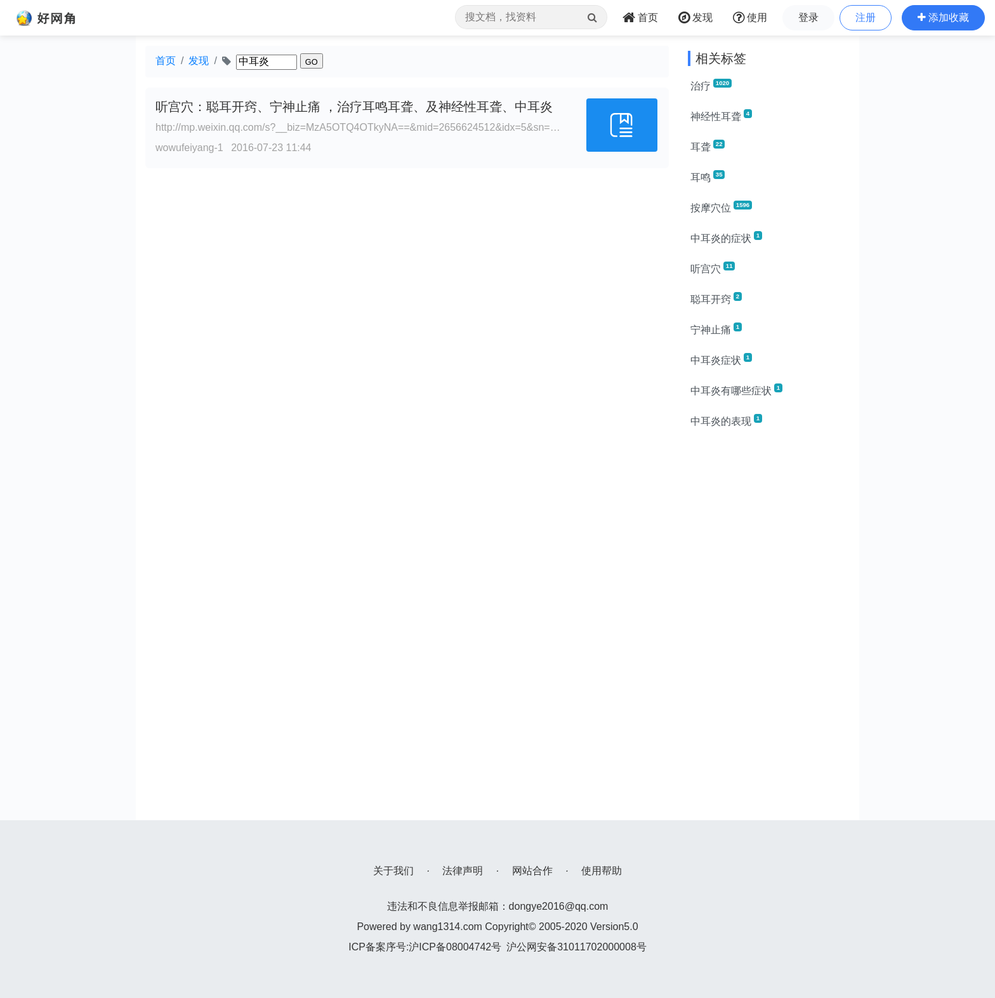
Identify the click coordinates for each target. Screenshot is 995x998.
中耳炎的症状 (726, 237)
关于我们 (393, 870)
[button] (943, 17)
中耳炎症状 (721, 359)
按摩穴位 (721, 207)
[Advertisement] (769, 629)
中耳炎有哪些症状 (736, 389)
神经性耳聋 (721, 115)
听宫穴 (712, 268)
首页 (165, 60)
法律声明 (462, 870)
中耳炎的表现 (726, 420)
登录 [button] (808, 17)
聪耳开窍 (716, 298)
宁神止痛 (716, 329)
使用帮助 (601, 870)
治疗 (711, 85)
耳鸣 (707, 176)
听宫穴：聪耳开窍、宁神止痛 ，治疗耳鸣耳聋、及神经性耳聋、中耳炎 (354, 107)
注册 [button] (865, 17)
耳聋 (707, 146)
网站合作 (532, 870)
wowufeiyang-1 (189, 147)
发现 (198, 60)
